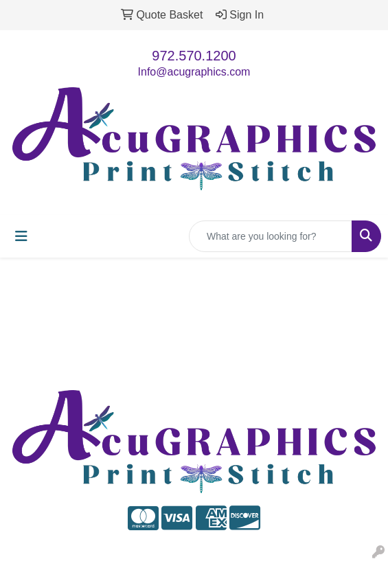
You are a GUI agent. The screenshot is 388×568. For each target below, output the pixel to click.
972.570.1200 (194, 55)
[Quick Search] (270, 236)
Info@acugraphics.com (194, 72)
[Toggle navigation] (21, 236)
